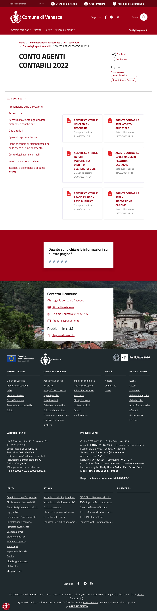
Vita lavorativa (81, 415)
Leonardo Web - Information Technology (100, 522)
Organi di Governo (16, 380)
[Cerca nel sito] (143, 17)
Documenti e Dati (15, 395)
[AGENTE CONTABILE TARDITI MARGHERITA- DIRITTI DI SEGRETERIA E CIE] (68, 153)
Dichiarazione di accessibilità (21, 502)
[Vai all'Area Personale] (128, 3)
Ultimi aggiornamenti (17, 561)
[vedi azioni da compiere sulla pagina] (119, 59)
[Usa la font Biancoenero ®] (63, 3)
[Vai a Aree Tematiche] (94, 3)
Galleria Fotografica (139, 395)
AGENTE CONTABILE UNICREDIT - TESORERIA (86, 124)
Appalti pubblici (51, 395)
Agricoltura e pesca (53, 380)
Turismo (77, 410)
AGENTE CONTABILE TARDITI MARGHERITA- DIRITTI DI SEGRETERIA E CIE (86, 161)
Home (22, 42)
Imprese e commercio (84, 380)
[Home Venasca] (38, 17)
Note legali (12, 546)
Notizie (108, 380)
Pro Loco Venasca (52, 507)
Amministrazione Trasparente (44, 42)
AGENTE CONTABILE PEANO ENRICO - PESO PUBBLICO (86, 197)
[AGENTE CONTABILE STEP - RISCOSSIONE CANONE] (110, 194)
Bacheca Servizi (15, 531)
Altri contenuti (71, 42)
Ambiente (49, 385)
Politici (10, 410)
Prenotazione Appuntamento (21, 517)
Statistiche (12, 566)
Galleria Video (136, 400)
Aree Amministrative (17, 385)
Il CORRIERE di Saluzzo (91, 517)
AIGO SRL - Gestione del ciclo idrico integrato (103, 497)
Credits (10, 556)
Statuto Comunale (16, 536)
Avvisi (108, 390)
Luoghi (132, 385)
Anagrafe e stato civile (55, 390)
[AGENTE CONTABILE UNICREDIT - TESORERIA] (68, 120)
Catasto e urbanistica (54, 405)
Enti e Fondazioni (15, 400)
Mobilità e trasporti (83, 385)
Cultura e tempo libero (55, 410)
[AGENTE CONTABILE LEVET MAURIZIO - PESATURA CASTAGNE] (110, 153)
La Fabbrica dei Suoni (54, 517)
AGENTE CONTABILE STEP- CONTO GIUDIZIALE (127, 124)
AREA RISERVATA (76, 606)
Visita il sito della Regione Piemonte (62, 497)
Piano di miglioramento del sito (22, 507)
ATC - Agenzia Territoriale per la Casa (98, 502)
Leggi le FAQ (13, 512)
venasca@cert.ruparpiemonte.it (29, 456)
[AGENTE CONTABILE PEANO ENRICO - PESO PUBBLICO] (68, 194)
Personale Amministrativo (20, 405)
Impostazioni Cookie (17, 551)
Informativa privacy (16, 541)
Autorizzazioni (51, 400)
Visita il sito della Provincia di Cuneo (62, 502)
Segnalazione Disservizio (19, 522)
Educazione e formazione (56, 415)
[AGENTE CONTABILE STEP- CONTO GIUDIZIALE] (110, 120)
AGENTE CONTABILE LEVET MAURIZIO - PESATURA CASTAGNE (127, 159)
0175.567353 (18, 445)
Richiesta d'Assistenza (18, 527)
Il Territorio (134, 390)
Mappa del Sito (14, 571)
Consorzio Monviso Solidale (93, 507)
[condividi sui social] (119, 54)
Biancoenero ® (90, 602)
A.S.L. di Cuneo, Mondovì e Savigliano (98, 512)
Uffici (9, 390)
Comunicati (110, 385)
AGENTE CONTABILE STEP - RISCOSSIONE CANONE (127, 199)
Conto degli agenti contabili (37, 46)
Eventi (132, 380)
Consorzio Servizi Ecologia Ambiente (62, 522)
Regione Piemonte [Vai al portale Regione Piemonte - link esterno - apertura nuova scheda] (18, 3)
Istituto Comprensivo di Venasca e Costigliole (66, 512)
